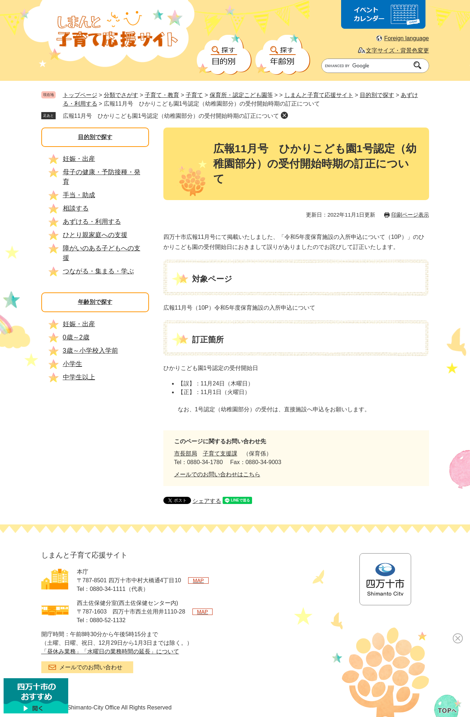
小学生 (72, 363)
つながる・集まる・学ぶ (98, 271)
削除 (284, 115)
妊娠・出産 (79, 158)
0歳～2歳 (76, 337)
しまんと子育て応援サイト (318, 95)
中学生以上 (79, 377)
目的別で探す (377, 95)
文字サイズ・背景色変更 (397, 50)
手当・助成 (79, 195)
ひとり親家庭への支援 (95, 235)
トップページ (80, 95)
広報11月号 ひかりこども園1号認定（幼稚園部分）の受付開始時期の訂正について (171, 116)
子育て (194, 95)
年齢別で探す (95, 302)
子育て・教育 (162, 95)
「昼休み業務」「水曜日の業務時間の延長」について (110, 651)
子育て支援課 (220, 453)
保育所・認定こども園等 (241, 95)
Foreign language (406, 38)
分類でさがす (121, 95)
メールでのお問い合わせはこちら (217, 474)
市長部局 (185, 453)
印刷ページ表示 (410, 215)
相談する (76, 208)
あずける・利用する (92, 221)
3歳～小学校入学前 (90, 350)
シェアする (206, 501)
